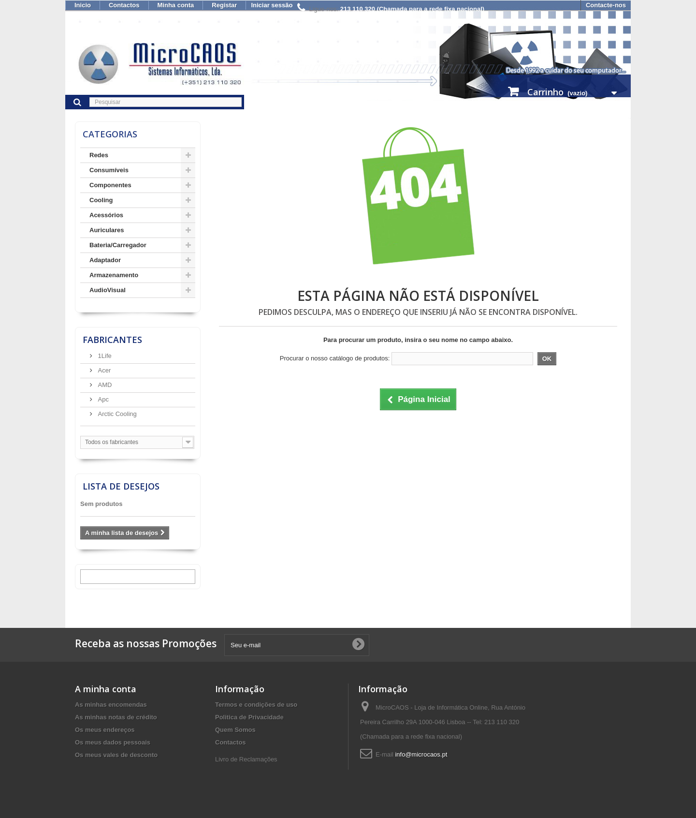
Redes (98, 155)
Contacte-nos (606, 5)
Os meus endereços (105, 729)
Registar (224, 5)
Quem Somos (235, 729)
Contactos (124, 5)
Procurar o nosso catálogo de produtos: (335, 358)
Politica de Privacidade (249, 717)
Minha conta (176, 5)
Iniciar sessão (271, 5)
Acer (103, 370)
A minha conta (105, 689)
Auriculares (106, 230)
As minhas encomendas (111, 704)
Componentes (110, 185)
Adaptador (105, 260)
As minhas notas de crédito (116, 717)
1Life (104, 355)
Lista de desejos (121, 486)
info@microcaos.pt (421, 754)
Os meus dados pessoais (112, 742)
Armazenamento (113, 275)
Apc (102, 399)
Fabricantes (112, 339)
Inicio (82, 5)
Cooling (101, 200)
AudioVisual (107, 290)
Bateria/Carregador (117, 245)
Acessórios (106, 215)
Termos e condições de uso (256, 704)
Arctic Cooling (116, 413)
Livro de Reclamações (246, 759)
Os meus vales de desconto (116, 755)
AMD (104, 384)
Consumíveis (109, 170)
